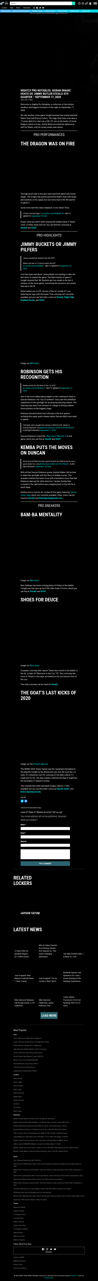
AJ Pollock (16, 1107)
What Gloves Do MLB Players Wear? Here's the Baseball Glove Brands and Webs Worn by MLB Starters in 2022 (47, 1165)
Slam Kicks (34, 665)
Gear (11, 8)
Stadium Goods (28, 300)
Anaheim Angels (18, 1211)
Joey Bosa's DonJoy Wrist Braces (24, 1067)
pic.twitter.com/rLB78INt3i (33, 266)
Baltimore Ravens (19, 1240)
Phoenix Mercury (40, 764)
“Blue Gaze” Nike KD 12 (56, 436)
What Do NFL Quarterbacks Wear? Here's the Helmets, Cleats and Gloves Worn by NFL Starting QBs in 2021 (48, 1176)
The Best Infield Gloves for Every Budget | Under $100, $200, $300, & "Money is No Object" (42, 1189)
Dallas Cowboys (18, 1222)
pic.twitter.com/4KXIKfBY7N (52, 213)
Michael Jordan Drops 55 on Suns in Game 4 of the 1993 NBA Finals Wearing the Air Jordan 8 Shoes (46, 1148)
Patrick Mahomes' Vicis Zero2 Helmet (25, 1064)
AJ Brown (16, 1104)
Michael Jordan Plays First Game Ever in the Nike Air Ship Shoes (34, 1119)
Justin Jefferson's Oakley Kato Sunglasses (27, 1038)
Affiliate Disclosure (19, 1261)
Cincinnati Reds (18, 1218)
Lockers (4, 8)
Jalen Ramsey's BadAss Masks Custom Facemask (29, 1049)
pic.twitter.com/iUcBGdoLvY (34, 388)
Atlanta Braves (18, 1233)
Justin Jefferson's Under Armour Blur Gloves (27, 1053)
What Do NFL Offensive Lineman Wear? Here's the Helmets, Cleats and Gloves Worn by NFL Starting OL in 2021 (47, 1171)
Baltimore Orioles (19, 1236)
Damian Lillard (37, 11)
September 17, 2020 (48, 430)
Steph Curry (86, 11)
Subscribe (26, 8)
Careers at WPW (18, 1257)
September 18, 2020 (39, 216)
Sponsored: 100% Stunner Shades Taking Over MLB (30, 1200)
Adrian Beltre (17, 1097)
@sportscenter (46, 428)
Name (23, 825)
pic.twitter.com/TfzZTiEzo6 (57, 464)
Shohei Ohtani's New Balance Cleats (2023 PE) (28, 1056)
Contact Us (74, 1276)
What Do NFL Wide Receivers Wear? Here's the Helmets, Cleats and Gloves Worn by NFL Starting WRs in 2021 (49, 1196)
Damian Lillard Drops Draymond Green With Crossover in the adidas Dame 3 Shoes (40, 1126)
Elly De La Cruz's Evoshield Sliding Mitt (25, 1060)
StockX (24, 228)
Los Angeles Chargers (20, 1229)
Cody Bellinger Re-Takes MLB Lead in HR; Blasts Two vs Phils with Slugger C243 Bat (40, 1137)
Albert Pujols (17, 1111)
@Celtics (42, 464)
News (18, 8)
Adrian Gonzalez (18, 1100)
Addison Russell (18, 1093)
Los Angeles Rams (19, 1214)
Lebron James (50, 11)
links (57, 13)
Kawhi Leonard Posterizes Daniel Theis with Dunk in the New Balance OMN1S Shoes (40, 1140)
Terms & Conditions (19, 1268)
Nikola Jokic (5, 11)
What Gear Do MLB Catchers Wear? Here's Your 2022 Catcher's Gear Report (38, 1179)
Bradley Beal (74, 11)
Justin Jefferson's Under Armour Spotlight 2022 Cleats (31, 1042)
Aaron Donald (17, 1078)
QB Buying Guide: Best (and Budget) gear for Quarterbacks (32, 1192)
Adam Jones (17, 1089)
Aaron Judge (17, 1082)
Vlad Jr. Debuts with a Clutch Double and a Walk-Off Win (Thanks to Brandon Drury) (40, 1133)
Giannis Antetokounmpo (21, 11)
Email (23, 833)
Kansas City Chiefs (19, 1225)
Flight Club (69, 297)
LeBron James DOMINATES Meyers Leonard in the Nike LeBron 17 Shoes (37, 1144)
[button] (90, 3)
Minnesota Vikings (19, 1207)
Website (24, 841)
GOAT (34, 228)
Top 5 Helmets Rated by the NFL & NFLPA (27, 1160)
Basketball (37, 808)
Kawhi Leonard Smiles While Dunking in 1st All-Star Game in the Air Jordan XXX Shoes (41, 1122)
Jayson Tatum (27, 808)
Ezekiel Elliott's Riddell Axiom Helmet (25, 1071)
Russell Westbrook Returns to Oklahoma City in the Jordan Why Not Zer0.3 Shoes (40, 1129)
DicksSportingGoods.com (50, 498)
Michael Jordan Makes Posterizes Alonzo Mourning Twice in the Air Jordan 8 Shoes (40, 1151)
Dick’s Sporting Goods (31, 792)
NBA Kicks (34, 363)
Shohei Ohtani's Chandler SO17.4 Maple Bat (27, 1045)
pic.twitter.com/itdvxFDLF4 (63, 428)
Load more (49, 1015)
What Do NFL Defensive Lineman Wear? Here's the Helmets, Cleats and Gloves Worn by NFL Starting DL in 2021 (47, 1184)
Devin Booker (62, 11)
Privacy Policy (17, 1264)
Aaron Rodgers (18, 1086)
